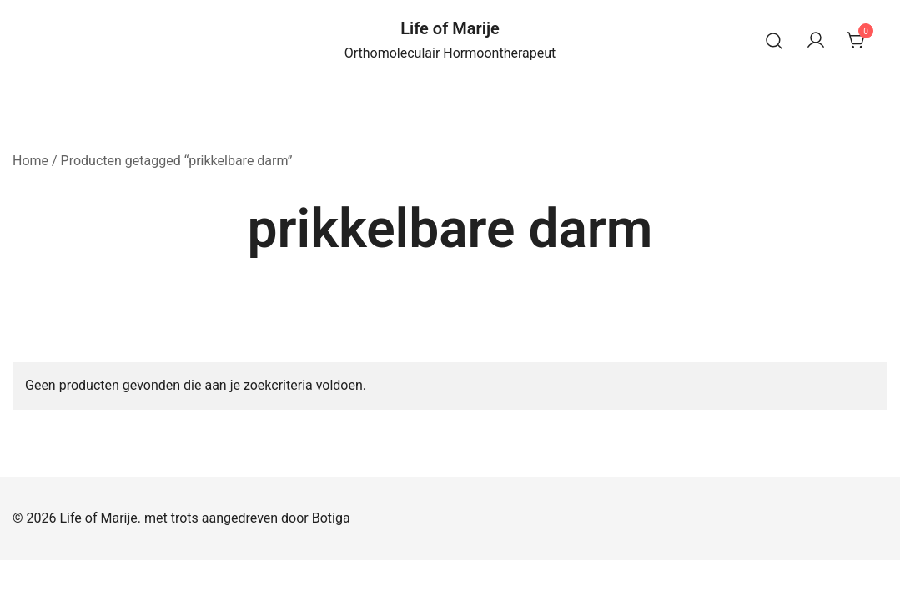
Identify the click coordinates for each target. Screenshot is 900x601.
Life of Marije (450, 28)
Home (30, 161)
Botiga (331, 518)
